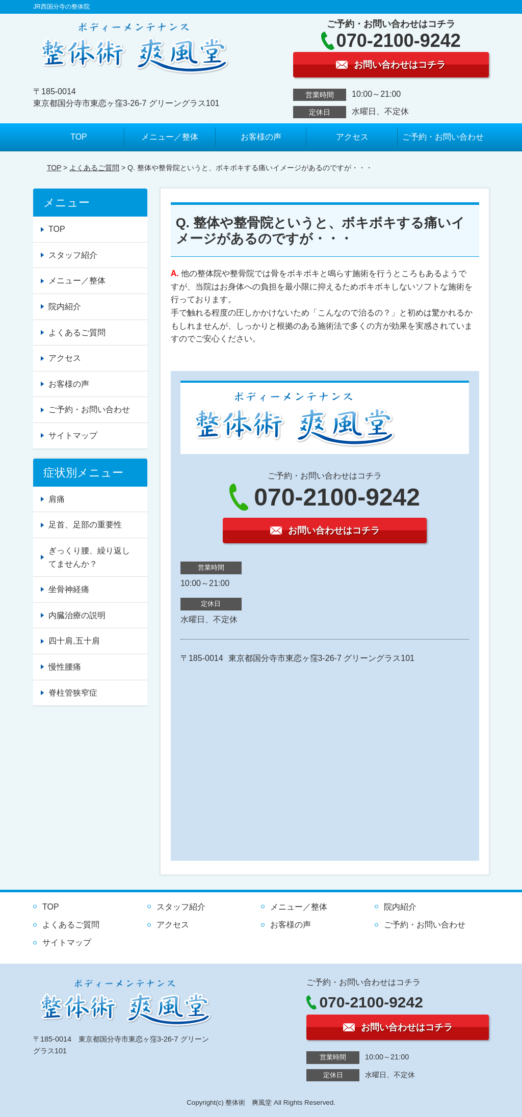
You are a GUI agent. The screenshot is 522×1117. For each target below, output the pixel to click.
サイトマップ (72, 435)
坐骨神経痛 (68, 589)
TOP (78, 136)
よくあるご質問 (94, 168)
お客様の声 (261, 136)
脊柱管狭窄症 (72, 692)
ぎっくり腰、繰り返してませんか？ (89, 557)
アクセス (352, 136)
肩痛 (56, 499)
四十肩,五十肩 (73, 640)
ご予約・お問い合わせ (443, 136)
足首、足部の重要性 (85, 524)
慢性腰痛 (64, 666)
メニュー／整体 (169, 136)
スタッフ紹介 (72, 255)
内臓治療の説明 (77, 615)
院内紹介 (64, 306)
